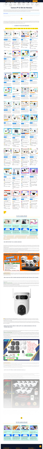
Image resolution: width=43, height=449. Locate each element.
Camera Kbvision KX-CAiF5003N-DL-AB (16, 37)
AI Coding (33, 28)
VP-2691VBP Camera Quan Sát (10, 235)
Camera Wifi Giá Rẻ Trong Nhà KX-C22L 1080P (25, 94)
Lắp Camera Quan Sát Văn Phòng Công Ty (16, 432)
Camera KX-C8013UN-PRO (16, 79)
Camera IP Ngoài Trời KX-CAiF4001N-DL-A (7, 37)
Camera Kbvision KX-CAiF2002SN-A (33, 135)
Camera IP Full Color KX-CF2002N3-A (16, 108)
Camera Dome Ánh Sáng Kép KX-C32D (7, 135)
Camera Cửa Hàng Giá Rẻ (7, 432)
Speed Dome (36, 28)
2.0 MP (24, 28)
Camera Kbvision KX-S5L (24, 56)
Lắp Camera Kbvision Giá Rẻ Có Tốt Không (11, 238)
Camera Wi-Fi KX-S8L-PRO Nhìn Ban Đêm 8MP (33, 58)
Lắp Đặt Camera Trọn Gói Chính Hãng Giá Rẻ (33, 432)
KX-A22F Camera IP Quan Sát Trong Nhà (16, 121)
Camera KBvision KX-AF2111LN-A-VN (33, 94)
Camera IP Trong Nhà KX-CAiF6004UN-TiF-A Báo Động (16, 94)
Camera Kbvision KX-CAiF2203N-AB (24, 37)
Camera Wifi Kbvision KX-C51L (25, 121)
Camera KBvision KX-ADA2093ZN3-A (16, 57)
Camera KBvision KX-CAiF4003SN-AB (7, 155)
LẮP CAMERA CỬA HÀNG (10, 1)
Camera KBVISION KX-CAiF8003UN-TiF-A (24, 174)
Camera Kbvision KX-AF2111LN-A (33, 37)
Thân (31, 28)
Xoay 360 (29, 28)
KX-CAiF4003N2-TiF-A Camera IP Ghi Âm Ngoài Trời (24, 155)
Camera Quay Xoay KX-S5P (33, 121)
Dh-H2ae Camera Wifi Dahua (34, 227)
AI (12, 28)
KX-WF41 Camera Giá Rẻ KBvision (33, 108)
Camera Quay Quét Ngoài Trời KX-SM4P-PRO (7, 80)
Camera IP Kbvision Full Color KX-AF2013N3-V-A (16, 155)
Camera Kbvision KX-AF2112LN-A (33, 155)
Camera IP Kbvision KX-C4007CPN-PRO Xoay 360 (33, 174)
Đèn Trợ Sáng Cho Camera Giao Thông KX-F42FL (16, 135)
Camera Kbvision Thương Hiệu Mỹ (22, 238)
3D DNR (11, 28)
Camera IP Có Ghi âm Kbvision (21, 25)
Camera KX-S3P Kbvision (33, 78)
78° (16, 28)
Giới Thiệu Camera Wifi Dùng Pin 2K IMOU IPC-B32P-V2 (16, 226)
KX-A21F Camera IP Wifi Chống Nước (7, 108)
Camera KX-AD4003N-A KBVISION (16, 197)
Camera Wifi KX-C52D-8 (7, 93)
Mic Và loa (6, 28)
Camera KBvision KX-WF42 (7, 121)
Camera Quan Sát (25, 431)
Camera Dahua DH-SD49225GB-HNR (32, 235)
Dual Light (15, 28)
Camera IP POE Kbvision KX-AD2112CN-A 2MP (8, 197)
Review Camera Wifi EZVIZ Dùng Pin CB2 (7, 226)
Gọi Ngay (35, 1)
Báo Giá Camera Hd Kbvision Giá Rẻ (31, 238)
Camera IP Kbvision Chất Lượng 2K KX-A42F (24, 135)
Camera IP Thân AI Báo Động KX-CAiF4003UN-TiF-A (7, 56)
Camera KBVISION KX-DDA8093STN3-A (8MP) (24, 197)
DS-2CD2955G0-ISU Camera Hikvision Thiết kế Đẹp (21, 235)
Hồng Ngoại (19, 28)
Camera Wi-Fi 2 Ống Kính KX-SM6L (16, 176)
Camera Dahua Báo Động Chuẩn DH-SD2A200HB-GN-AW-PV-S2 (25, 226)
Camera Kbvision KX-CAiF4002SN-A (24, 107)
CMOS (26, 28)
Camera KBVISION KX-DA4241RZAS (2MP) (24, 79)
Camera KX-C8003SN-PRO (7, 175)
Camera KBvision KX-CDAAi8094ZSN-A (33, 197)
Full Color (22, 28)
